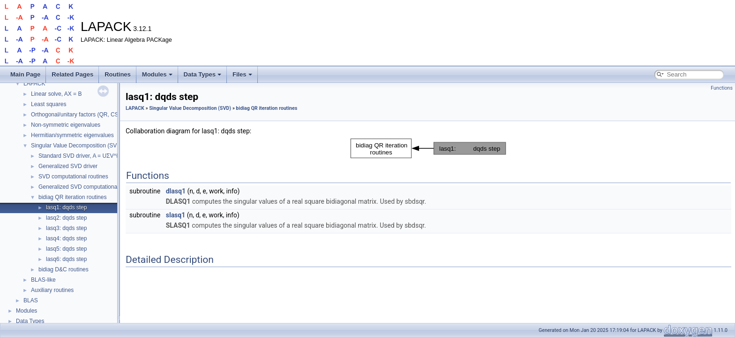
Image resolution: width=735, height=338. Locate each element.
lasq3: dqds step (66, 228)
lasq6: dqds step (66, 259)
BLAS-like (43, 280)
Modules (157, 74)
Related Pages (72, 74)
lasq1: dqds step (66, 207)
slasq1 (176, 215)
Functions (722, 88)
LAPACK (34, 83)
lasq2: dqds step (66, 218)
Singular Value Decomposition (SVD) (77, 145)
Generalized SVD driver (68, 166)
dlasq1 (176, 191)
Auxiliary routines (52, 290)
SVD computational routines (73, 176)
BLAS (30, 300)
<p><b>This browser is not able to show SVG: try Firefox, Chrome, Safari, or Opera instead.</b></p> (428, 148)
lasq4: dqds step (66, 238)
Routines (118, 74)
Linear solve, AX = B (56, 94)
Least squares (48, 104)
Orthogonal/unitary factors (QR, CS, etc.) (82, 114)
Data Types (202, 74)
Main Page (25, 74)
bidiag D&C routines (63, 269)
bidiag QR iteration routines (72, 197)
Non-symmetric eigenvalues (65, 125)
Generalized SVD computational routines (89, 187)
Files (242, 74)
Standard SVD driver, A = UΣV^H (79, 156)
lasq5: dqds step (66, 249)
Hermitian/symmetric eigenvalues (72, 135)
